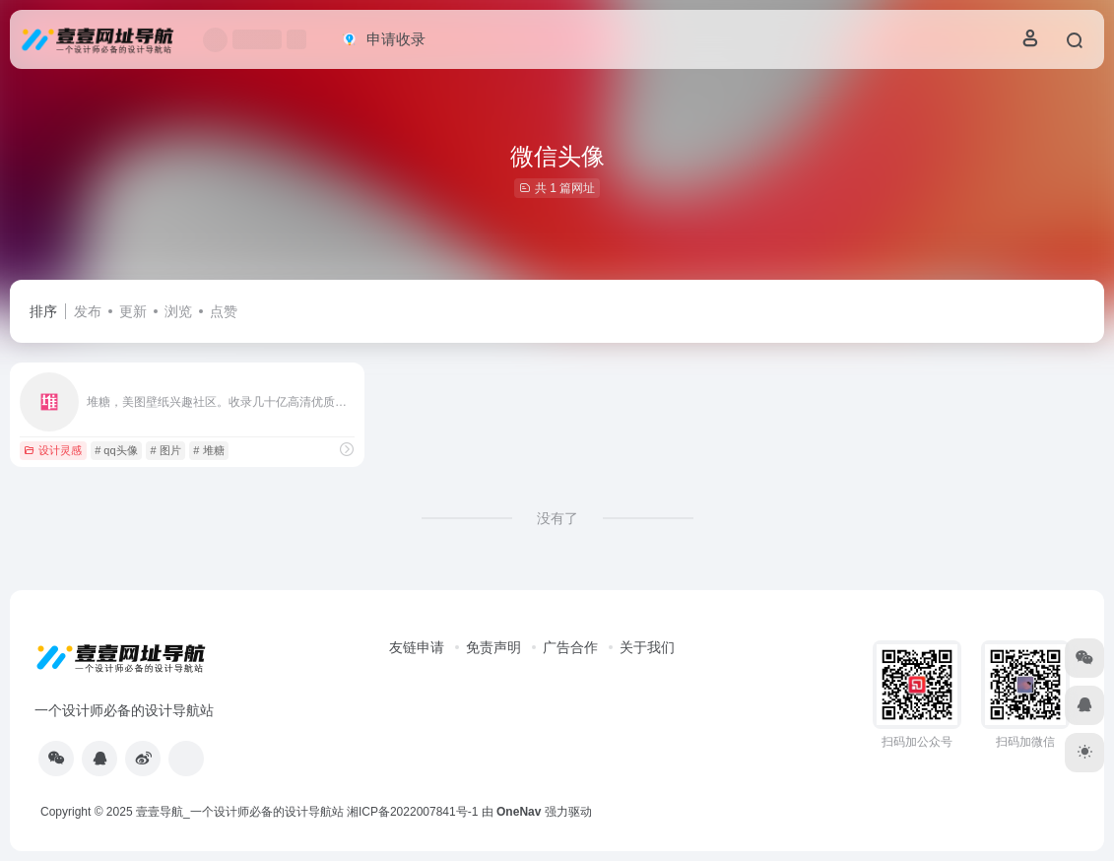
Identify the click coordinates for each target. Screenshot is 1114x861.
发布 (87, 311)
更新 (133, 311)
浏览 (178, 311)
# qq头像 (116, 450)
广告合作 (570, 647)
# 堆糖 (208, 450)
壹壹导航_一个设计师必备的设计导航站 (240, 812)
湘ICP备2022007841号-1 (412, 812)
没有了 (557, 518)
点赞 (223, 311)
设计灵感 (53, 450)
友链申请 (416, 647)
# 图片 (165, 450)
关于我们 (647, 647)
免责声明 (493, 647)
